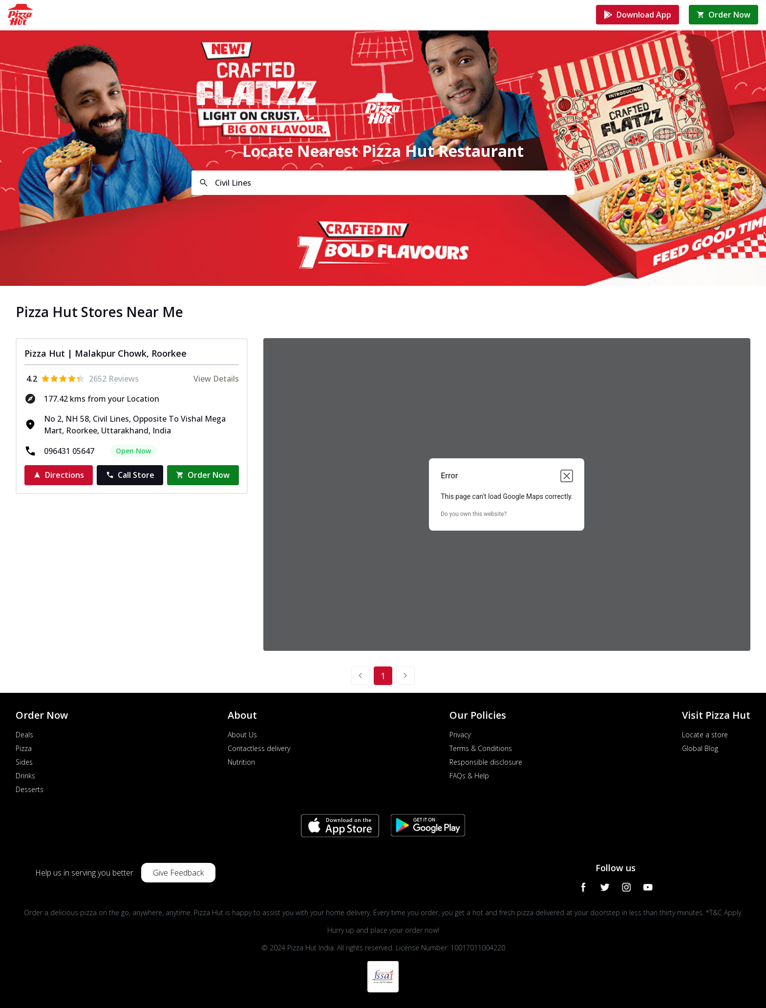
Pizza (24, 748)
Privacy (459, 734)
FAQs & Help (469, 775)
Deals (24, 734)
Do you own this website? (474, 514)
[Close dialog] (567, 476)
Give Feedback (178, 872)
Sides (24, 762)
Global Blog (700, 748)
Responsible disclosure (485, 762)
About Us (242, 734)
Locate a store (705, 734)
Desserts (29, 789)
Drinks (25, 775)
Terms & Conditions (480, 748)
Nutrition (241, 762)
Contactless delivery (259, 748)
